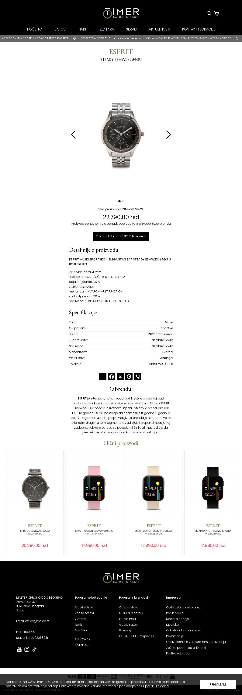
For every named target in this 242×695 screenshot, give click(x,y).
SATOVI (60, 29)
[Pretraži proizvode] (209, 13)
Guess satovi (128, 624)
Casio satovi (128, 607)
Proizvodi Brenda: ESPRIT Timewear (121, 236)
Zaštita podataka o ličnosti (186, 648)
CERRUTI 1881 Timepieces (136, 636)
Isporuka (172, 624)
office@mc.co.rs (37, 621)
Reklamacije (175, 636)
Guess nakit (127, 619)
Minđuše (81, 630)
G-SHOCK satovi (131, 613)
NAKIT (83, 29)
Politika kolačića (177, 653)
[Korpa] (216, 13)
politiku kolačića (157, 686)
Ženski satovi (84, 613)
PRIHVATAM (218, 684)
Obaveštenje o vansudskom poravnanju (196, 642)
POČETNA (35, 29)
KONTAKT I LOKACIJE (198, 29)
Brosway (125, 630)
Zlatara (80, 619)
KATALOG (81, 645)
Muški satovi (84, 607)
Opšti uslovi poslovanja (183, 607)
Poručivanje (174, 613)
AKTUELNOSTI (159, 29)
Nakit (78, 624)
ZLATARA (107, 29)
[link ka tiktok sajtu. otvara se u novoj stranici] (34, 651)
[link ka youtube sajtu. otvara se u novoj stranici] (19, 651)
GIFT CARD (82, 639)
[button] (168, 135)
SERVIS (131, 29)
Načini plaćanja (177, 619)
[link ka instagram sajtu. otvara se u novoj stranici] (27, 651)
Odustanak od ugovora (183, 630)
